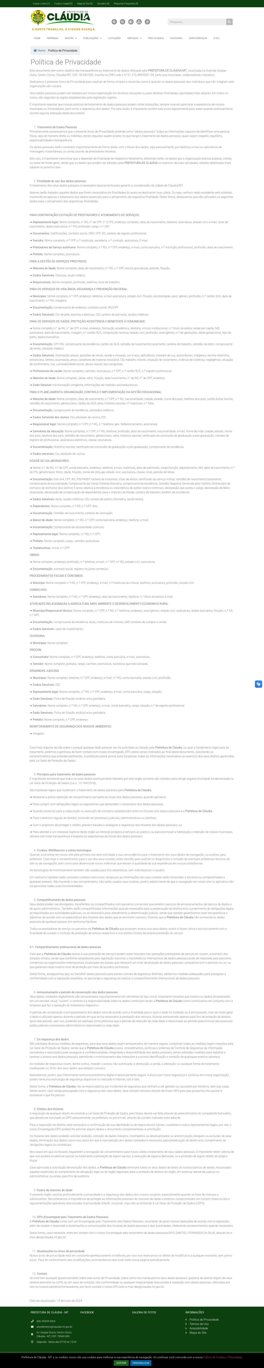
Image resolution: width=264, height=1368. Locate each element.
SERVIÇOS (134, 38)
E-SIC (216, 38)
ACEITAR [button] (121, 1362)
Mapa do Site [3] (85, 3)
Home (39, 50)
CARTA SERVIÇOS (198, 38)
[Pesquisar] (229, 22)
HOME (37, 38)
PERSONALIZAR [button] (141, 1363)
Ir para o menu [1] (41, 3)
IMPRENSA (52, 38)
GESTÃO (71, 38)
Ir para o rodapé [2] (63, 3)
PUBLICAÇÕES (92, 38)
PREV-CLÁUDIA (156, 38)
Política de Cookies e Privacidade (222, 1357)
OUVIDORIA (176, 38)
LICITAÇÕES (114, 38)
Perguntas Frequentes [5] (126, 3)
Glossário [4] (103, 3)
